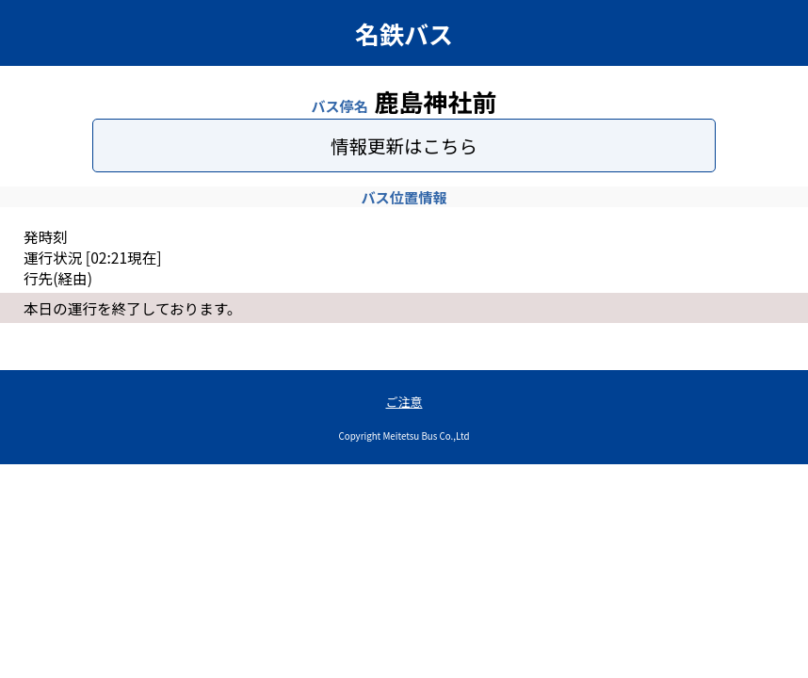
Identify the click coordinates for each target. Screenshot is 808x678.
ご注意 (403, 402)
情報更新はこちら (404, 145)
